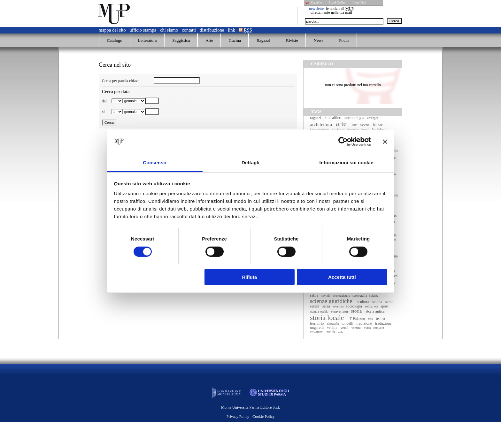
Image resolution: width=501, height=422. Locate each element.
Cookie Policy (263, 416)
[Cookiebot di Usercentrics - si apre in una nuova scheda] (343, 141)
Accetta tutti (342, 277)
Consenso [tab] (154, 162)
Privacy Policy (238, 416)
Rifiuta (249, 277)
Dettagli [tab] (250, 162)
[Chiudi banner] (385, 141)
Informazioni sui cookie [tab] (347, 162)
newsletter (317, 8)
